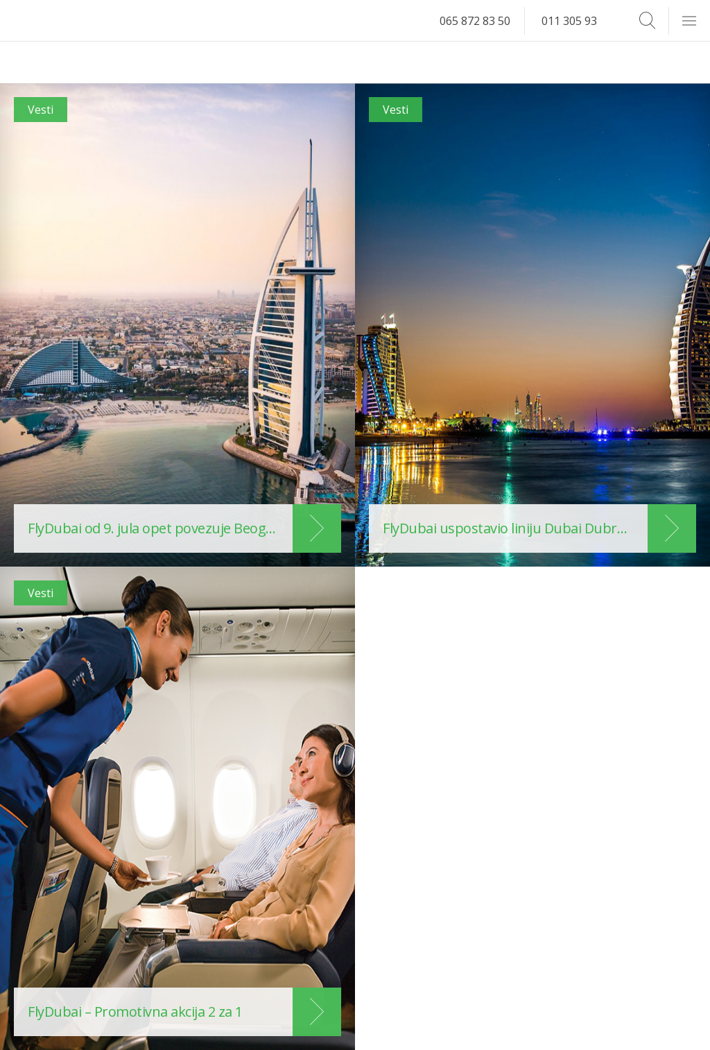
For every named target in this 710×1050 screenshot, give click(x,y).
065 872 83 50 (475, 20)
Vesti (40, 109)
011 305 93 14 (577, 20)
